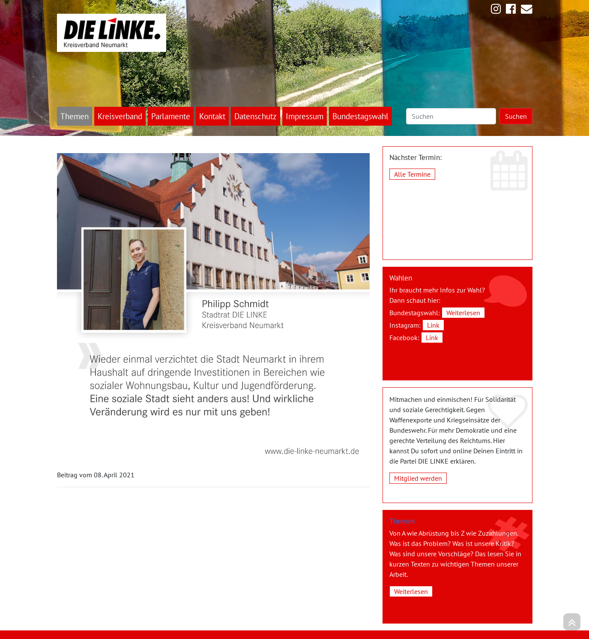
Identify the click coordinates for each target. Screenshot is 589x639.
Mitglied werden (418, 478)
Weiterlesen (463, 312)
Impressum (304, 116)
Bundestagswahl (360, 116)
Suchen (516, 116)
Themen (74, 116)
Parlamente (170, 116)
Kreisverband (120, 116)
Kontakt (212, 116)
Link (433, 325)
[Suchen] (451, 116)
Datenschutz (255, 116)
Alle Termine (412, 174)
